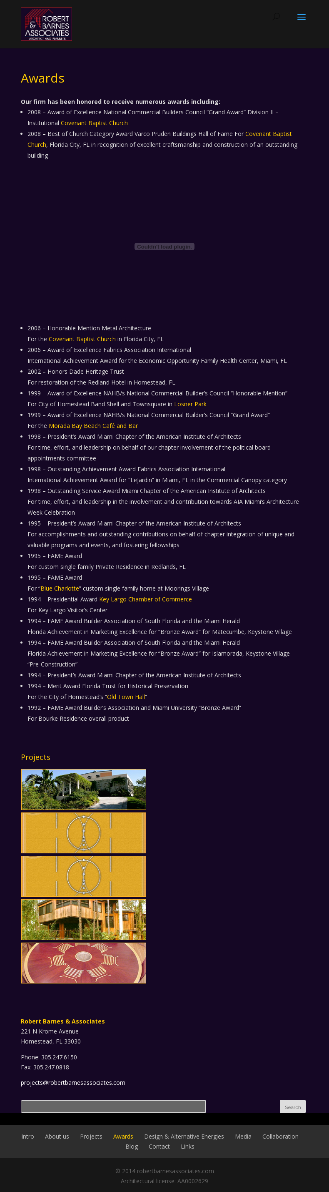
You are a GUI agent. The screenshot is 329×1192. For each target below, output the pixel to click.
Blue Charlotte (59, 588)
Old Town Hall (126, 697)
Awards (123, 1136)
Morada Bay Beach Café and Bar (93, 426)
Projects (91, 1136)
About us (57, 1136)
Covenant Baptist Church (94, 123)
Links (187, 1146)
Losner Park (190, 404)
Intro (27, 1136)
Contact (159, 1146)
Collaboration (280, 1136)
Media (243, 1136)
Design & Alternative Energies (184, 1136)
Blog (131, 1146)
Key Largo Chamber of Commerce (145, 599)
